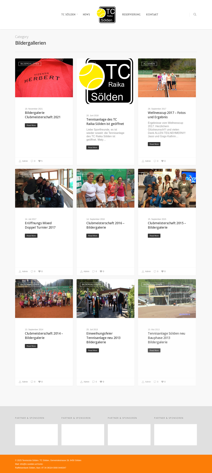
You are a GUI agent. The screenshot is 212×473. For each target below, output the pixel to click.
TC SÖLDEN (69, 14)
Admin (23, 161)
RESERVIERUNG (131, 14)
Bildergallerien (29, 64)
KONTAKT (152, 14)
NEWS (86, 14)
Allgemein (88, 64)
